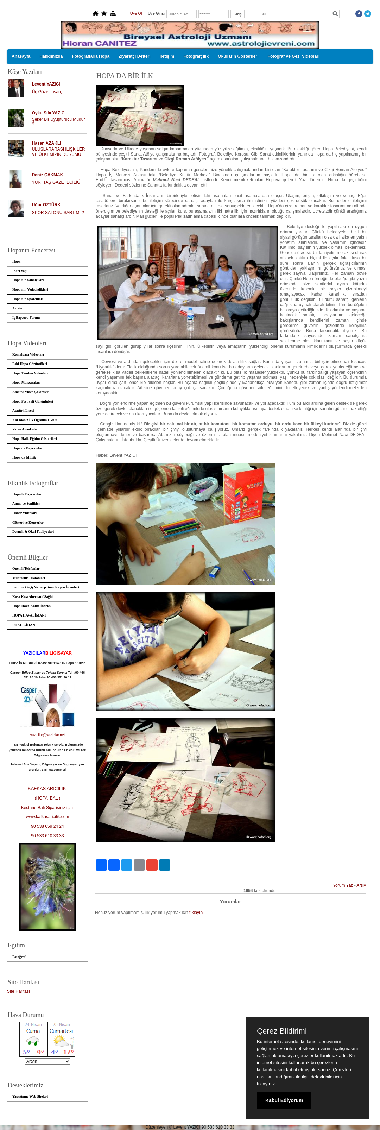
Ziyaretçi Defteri (135, 56)
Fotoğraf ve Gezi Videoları (294, 56)
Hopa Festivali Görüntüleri (32, 401)
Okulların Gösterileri (238, 56)
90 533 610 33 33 (47, 835)
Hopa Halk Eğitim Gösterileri (34, 439)
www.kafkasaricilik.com (47, 816)
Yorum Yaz (343, 885)
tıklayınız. (266, 1083)
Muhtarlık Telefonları (28, 578)
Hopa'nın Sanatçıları (28, 280)
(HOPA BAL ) (48, 798)
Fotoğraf (18, 957)
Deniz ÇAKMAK (47, 174)
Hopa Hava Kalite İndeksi (31, 606)
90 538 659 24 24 (47, 826)
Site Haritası (18, 991)
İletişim (167, 56)
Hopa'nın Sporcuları (27, 299)
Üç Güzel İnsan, (47, 91)
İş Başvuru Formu (26, 318)
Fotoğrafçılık (196, 56)
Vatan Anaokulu (24, 429)
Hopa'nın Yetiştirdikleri (30, 289)
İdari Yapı (19, 271)
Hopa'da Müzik (24, 457)
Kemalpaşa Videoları (28, 354)
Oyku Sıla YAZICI (49, 113)
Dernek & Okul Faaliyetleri (33, 532)
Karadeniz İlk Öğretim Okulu (34, 420)
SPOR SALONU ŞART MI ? (58, 212)
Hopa (16, 261)
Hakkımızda (51, 56)
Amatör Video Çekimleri (30, 392)
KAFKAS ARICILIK (47, 788)
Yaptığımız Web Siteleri (30, 1096)
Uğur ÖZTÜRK (46, 204)
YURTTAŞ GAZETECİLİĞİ (57, 182)
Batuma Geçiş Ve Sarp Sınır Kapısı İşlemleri (45, 587)
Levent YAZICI (46, 84)
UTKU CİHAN (23, 625)
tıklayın (196, 912)
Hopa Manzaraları (26, 382)
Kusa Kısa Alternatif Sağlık (33, 597)
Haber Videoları (24, 513)
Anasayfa (21, 56)
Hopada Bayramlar (27, 494)
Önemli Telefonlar (26, 568)
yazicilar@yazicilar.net (47, 735)
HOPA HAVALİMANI (29, 615)
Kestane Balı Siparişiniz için (47, 807)
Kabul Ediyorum (284, 1100)
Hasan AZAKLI (46, 143)
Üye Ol (136, 13)
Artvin (17, 308)
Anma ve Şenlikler (26, 503)
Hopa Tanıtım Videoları (30, 373)
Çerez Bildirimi (282, 1031)
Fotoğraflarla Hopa (90, 56)
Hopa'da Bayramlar (27, 448)
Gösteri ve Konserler (28, 522)
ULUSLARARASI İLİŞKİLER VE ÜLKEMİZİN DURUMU (58, 152)
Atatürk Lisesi (23, 410)
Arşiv (361, 885)
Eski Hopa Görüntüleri (29, 364)
